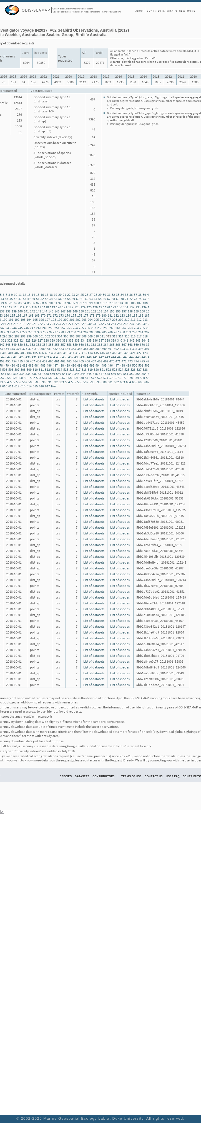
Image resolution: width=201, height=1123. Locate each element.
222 (40, 324)
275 (43, 332)
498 (122, 365)
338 (107, 340)
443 (107, 357)
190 (4, 319)
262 (124, 328)
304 (59, 336)
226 (64, 324)
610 (4, 386)
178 (91, 315)
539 (52, 374)
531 (3, 374)
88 (42, 303)
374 (6, 349)
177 (85, 315)
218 (15, 324)
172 (55, 315)
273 (30, 332)
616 (41, 386)
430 (28, 357)
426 (3, 357)
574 (105, 378)
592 (55, 382)
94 (69, 303)
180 (104, 315)
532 (9, 374)
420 (126, 353)
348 (8, 344)
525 (126, 369)
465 (81, 361)
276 (49, 332)
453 (8, 361)
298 (23, 336)
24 (77, 294)
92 (60, 303)
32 (113, 294)
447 (131, 357)
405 (35, 353)
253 (69, 328)
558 (8, 378)
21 (64, 294)
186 (140, 315)
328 (46, 340)
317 (139, 336)
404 (29, 353)
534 (21, 374)
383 (61, 349)
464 (75, 361)
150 (81, 311)
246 (26, 328)
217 (9, 324)
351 (26, 344)
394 (128, 349)
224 (52, 324)
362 (93, 344)
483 (30, 365)
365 (111, 344)
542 (70, 374)
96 (77, 303)
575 (111, 378)
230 (89, 324)
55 (55, 299)
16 (42, 294)
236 (125, 324)
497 (116, 365)
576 (117, 378)
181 (110, 315)
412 (78, 353)
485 (43, 365)
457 (32, 361)
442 (101, 357)
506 (10, 369)
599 (98, 382)
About (140, 10)
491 (79, 365)
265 (142, 328)
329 (52, 340)
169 (36, 315)
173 (61, 315)
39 (144, 294)
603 (122, 382)
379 (36, 349)
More (191, 10)
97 (82, 303)
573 (99, 378)
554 (144, 374)
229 (83, 324)
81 (11, 303)
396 (140, 349)
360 (81, 344)
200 (65, 319)
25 (82, 294)
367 (124, 344)
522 (108, 369)
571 (87, 378)
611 (10, 386)
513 (53, 369)
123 (76, 307)
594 (67, 382)
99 (91, 303)
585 (12, 382)
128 (107, 307)
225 (58, 324)
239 (144, 324)
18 (51, 294)
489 (67, 365)
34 (122, 294)
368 (130, 344)
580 (142, 378)
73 (135, 299)
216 (3, 324)
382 (55, 349)
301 (41, 336)
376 (18, 349)
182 (116, 315)
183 (122, 315)
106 (132, 303)
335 (89, 340)
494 (98, 365)
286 (110, 332)
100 (96, 303)
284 (98, 332)
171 (49, 315)
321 (3, 340)
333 (76, 340)
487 (55, 365)
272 (24, 332)
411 (71, 353)
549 (113, 374)
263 (130, 328)
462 (63, 361)
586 (18, 382)
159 (136, 311)
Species (66, 776)
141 (26, 311)
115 (28, 307)
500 (134, 365)
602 (116, 382)
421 (132, 353)
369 (136, 344)
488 (61, 365)
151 (87, 311)
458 (38, 361)
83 (20, 303)
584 (6, 382)
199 (59, 319)
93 (64, 303)
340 (119, 340)
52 (42, 299)
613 (23, 386)
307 (78, 336)
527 (139, 369)
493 (91, 365)
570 (81, 378)
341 (125, 340)
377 (24, 349)
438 (76, 357)
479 (6, 365)
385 (73, 349)
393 (122, 349)
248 (38, 328)
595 (73, 382)
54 (51, 299)
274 (36, 332)
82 (15, 303)
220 (28, 324)
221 (34, 324)
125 (89, 307)
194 (29, 319)
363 (99, 344)
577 (124, 378)
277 (55, 332)
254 (75, 328)
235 (119, 324)
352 (32, 344)
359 (75, 344)
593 (61, 382)
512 (47, 369)
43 (2, 299)
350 (20, 344)
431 (34, 357)
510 (35, 369)
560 (20, 378)
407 (47, 353)
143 (38, 311)
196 (41, 319)
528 (145, 369)
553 (137, 374)
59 (73, 299)
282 (85, 332)
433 (46, 357)
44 (6, 299)
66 (104, 299)
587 (24, 382)
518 (84, 369)
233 (107, 324)
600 (104, 382)
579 (136, 378)
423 (145, 353)
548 (107, 374)
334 (83, 340)
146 (56, 311)
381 (49, 349)
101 (102, 303)
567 (63, 378)
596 (79, 382)
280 (73, 332)
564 (44, 378)
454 (14, 361)
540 (58, 374)
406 (41, 353)
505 (4, 369)
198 (53, 319)
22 (69, 294)
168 (30, 315)
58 (69, 299)
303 (53, 336)
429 (21, 357)
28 (95, 294)
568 (69, 378)
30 (104, 294)
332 (70, 340)
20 (60, 294)
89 (46, 303)
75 (144, 299)
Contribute (156, 10)
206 (102, 319)
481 (18, 365)
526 (132, 369)
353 (38, 344)
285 (104, 332)
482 (24, 365)
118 (46, 307)
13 (29, 294)
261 (117, 328)
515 (65, 369)
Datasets (82, 776)
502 (146, 365)
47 (20, 299)
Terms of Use (131, 776)
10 (15, 294)
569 (75, 378)
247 (32, 328)
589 (36, 382)
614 (29, 386)
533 (15, 374)
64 (95, 299)
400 (4, 353)
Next (54, 386)
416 (102, 353)
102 (108, 303)
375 (12, 349)
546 (95, 374)
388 (91, 349)
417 (108, 353)
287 (116, 332)
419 (120, 353)
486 (49, 365)
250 (50, 328)
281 (79, 332)
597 (85, 382)
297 (16, 336)
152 (93, 311)
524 (120, 369)
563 (38, 378)
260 (111, 328)
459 (44, 361)
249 (44, 328)
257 (93, 328)
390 (104, 349)
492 (85, 365)
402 (16, 353)
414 (90, 353)
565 (50, 378)
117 (40, 307)
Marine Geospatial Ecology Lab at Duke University (93, 1118)
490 (73, 365)
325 (28, 340)
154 (105, 311)
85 (29, 303)
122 (70, 307)
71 (126, 299)
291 (140, 332)
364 (105, 344)
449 (144, 357)
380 (43, 349)
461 (56, 361)
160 (142, 311)
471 (117, 361)
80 (6, 303)
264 (136, 328)
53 (46, 299)
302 (47, 336)
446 (125, 357)
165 (12, 315)
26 (86, 294)
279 (67, 332)
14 (33, 294)
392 (116, 349)
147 (63, 311)
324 (21, 340)
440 (89, 357)
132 (131, 307)
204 (90, 319)
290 (134, 332)
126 (95, 307)
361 (87, 344)
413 (84, 353)
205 (96, 319)
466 (87, 361)
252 (63, 328)
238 (137, 324)
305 (65, 336)
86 (33, 303)
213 (145, 319)
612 (16, 386)
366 (117, 344)
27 (91, 294)
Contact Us (154, 776)
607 (146, 382)
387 (85, 349)
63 (91, 299)
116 (34, 307)
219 (21, 324)
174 (67, 315)
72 (131, 299)
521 (102, 369)
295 (4, 336)
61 (82, 299)
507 (16, 369)
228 (76, 324)
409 (59, 353)
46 (15, 299)
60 (77, 299)
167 (24, 315)
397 (146, 349)
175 (73, 315)
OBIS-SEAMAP (36, 10)
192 (16, 319)
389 (98, 349)
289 (128, 332)
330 (58, 340)
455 (20, 361)
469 (105, 361)
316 (132, 336)
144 (44, 311)
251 (56, 328)
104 (120, 303)
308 (84, 336)
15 (37, 294)
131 (125, 307)
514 (59, 369)
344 (144, 340)
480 (12, 365)
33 (117, 294)
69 (117, 299)
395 (134, 349)
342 (131, 340)
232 (101, 324)
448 (137, 357)
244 (14, 328)
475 (142, 361)
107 (139, 303)
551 (125, 374)
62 (86, 299)
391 (110, 349)
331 (64, 340)
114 (21, 307)
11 (20, 294)
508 (23, 369)
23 (73, 294)
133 (137, 307)
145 (50, 311)
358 (69, 344)
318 (145, 336)
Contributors (103, 776)
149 (75, 311)
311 (102, 336)
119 (52, 307)
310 (96, 336)
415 (96, 353)
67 (108, 299)
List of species (120, 399)
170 (43, 315)
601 (110, 382)
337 (101, 340)
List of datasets (93, 399)
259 (105, 328)
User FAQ (173, 776)
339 (113, 340)
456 (26, 361)
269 (6, 332)
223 (46, 324)
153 (99, 311)
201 (71, 319)
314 (120, 336)
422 (139, 353)
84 (24, 303)
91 (55, 303)
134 (144, 307)
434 (52, 357)
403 (23, 353)
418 (114, 353)
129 (113, 307)
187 (146, 315)
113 (15, 307)
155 (111, 311)
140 (20, 311)
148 (69, 311)
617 (47, 386)
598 (91, 382)
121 (64, 307)
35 (126, 294)
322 (9, 340)
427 (9, 357)
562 (32, 378)
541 (64, 374)
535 (28, 374)
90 (51, 303)
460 (50, 361)
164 (6, 315)
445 (119, 357)
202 (78, 319)
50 (33, 299)
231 (95, 324)
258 (99, 328)
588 (30, 382)
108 (145, 303)
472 (124, 361)
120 (58, 307)
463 (69, 361)
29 (100, 294)
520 (96, 369)
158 (130, 311)
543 (76, 374)
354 (44, 344)
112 (9, 307)
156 (117, 311)
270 (12, 332)
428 (15, 357)
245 (20, 328)
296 (10, 336)
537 (40, 374)
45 (11, 299)
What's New (176, 10)
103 (114, 303)
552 (131, 374)
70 (122, 299)
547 (101, 374)
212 (139, 319)
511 (41, 369)
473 (130, 361)
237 (131, 324)
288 (122, 332)
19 (55, 294)
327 (40, 340)
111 (3, 307)
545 (89, 374)
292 (146, 332)
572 (93, 378)
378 (30, 349)
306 (71, 336)
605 (134, 382)
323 (15, 340)
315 (126, 336)
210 (126, 319)
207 (108, 319)
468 (99, 361)
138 (8, 311)
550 (119, 374)
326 (34, 340)
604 (128, 382)
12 (24, 294)
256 (87, 328)
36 (131, 294)
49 (29, 299)
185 (134, 315)
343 (137, 340)
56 (60, 299)
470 (111, 361)
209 (120, 319)
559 (14, 378)
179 (98, 315)
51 (37, 299)
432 (40, 357)
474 (136, 361)
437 (70, 357)
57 (64, 299)
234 (113, 324)
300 (35, 336)
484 (36, 365)
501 (140, 365)
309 (90, 336)
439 (83, 357)
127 (101, 307)
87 (37, 303)
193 (23, 319)
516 (71, 369)
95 (73, 303)
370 (142, 344)
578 (130, 378)
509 (29, 369)
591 (49, 382)
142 (32, 311)
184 (128, 315)
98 (86, 303)
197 (47, 319)
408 (53, 353)
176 (79, 315)
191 (10, 319)
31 (108, 294)
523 (114, 369)
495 (104, 365)
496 (110, 365)
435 (58, 357)
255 (81, 328)
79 (2, 303)
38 (140, 294)
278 (61, 332)
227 (70, 324)
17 (46, 294)
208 (114, 319)
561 (26, 378)
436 (64, 357)
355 (50, 344)
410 (65, 353)
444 (113, 357)
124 (83, 307)
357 (63, 344)
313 (114, 336)
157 (124, 311)
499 (128, 365)
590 (43, 382)
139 (14, 311)
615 (35, 386)
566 (56, 378)
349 (14, 344)
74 (140, 299)
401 (10, 353)
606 (140, 382)
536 (34, 374)
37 (135, 294)
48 (24, 299)
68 (113, 299)
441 (95, 357)
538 (46, 374)
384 (67, 349)
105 (126, 303)
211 (132, 319)
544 (83, 374)
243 (8, 328)
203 (84, 319)
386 (79, 349)
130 (119, 307)
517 (78, 369)
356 (56, 344)
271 (18, 332)
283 (91, 332)
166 (18, 315)
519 (90, 369)
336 (95, 340)
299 (29, 336)
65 (100, 299)
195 (35, 319)
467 (93, 361)
